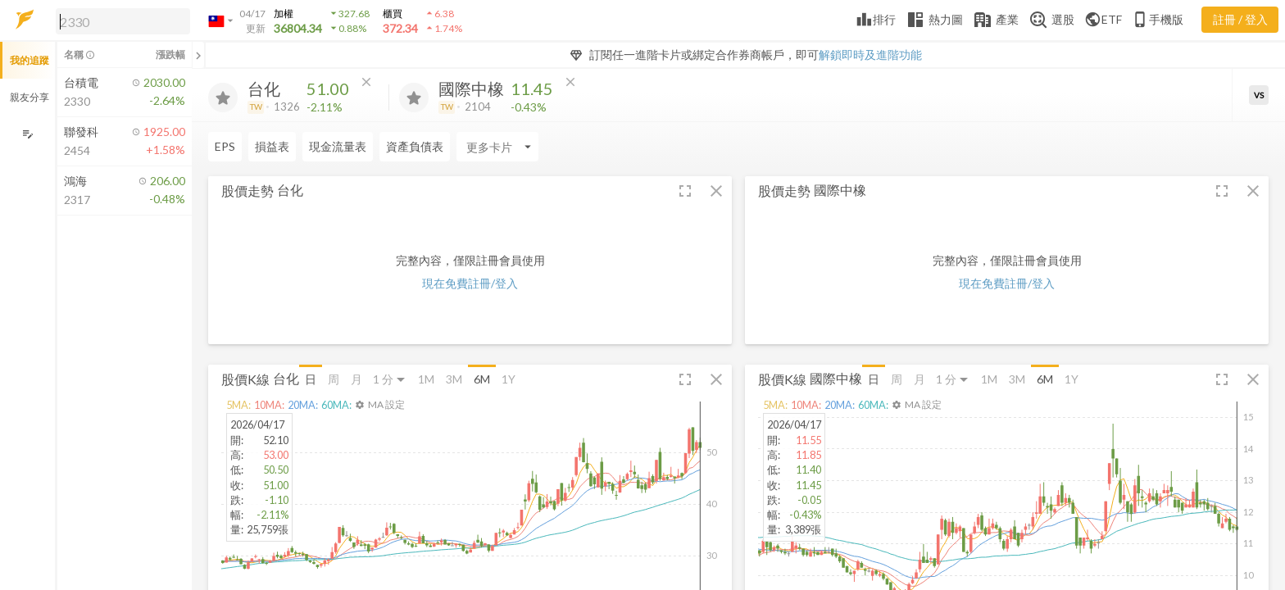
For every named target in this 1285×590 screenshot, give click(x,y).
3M (454, 379)
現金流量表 (337, 146)
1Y (508, 379)
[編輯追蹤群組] (27, 134)
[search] (123, 21)
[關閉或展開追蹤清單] (198, 55)
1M (426, 379)
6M (482, 379)
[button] (119, 20)
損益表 (272, 146)
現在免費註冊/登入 (470, 283)
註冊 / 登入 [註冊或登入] (1240, 19)
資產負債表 (414, 146)
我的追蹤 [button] (29, 60)
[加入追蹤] (223, 97)
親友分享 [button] (29, 97)
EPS (225, 146)
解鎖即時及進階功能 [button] (870, 54)
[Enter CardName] (497, 146)
